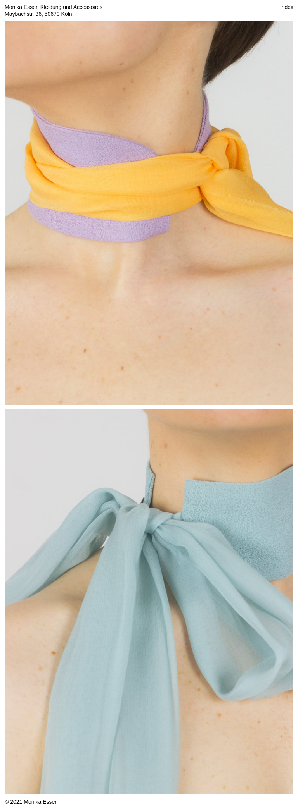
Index (286, 7)
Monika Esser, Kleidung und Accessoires (53, 7)
